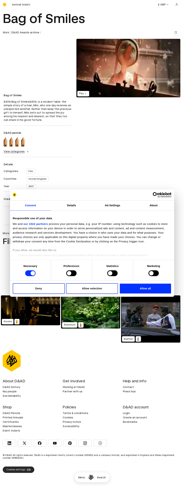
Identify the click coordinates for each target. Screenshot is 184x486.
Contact (128, 387)
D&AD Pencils (11, 413)
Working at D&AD (74, 387)
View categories (16, 151)
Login (126, 413)
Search (101, 477)
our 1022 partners (36, 223)
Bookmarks (130, 421)
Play (83, 93)
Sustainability (12, 395)
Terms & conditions (75, 413)
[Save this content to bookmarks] (176, 32)
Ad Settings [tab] (112, 205)
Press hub (129, 391)
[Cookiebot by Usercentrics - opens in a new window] (155, 195)
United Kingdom (37, 179)
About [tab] (154, 205)
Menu (81, 477)
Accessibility (71, 426)
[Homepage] (91, 477)
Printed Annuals (13, 417)
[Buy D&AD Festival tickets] (21, 4)
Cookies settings (18, 470)
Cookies (68, 417)
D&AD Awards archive (25, 32)
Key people (10, 391)
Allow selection (92, 288)
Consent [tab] (30, 205)
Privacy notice (72, 421)
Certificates (11, 421)
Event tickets (11, 430)
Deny (38, 288)
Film (30, 171)
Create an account (135, 417)
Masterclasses (12, 426)
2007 (31, 186)
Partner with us (73, 391)
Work (6, 32)
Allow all (145, 288)
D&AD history (11, 387)
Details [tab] (71, 205)
